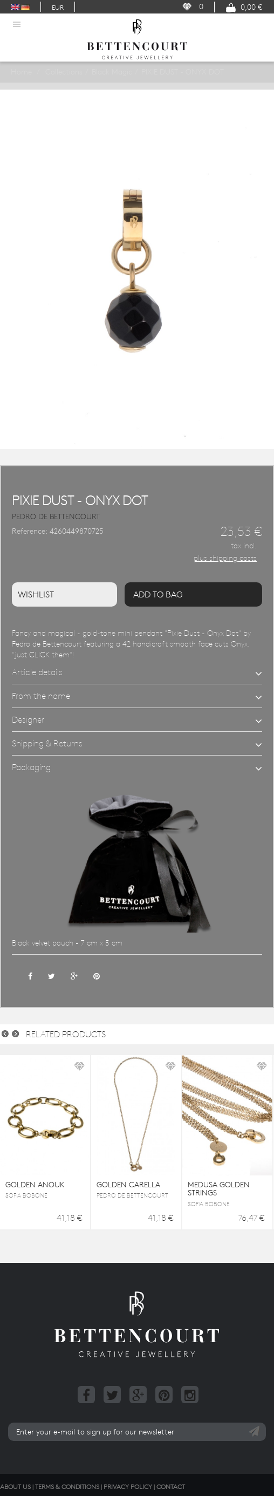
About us (15, 1486)
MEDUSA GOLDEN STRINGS (219, 1189)
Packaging (31, 766)
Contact (170, 1486)
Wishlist (36, 594)
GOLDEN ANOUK (35, 1184)
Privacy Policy (128, 1486)
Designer (28, 719)
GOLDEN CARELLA (128, 1184)
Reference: (29, 531)
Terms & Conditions (67, 1486)
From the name (41, 695)
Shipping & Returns (47, 743)
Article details (37, 672)
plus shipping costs (225, 558)
